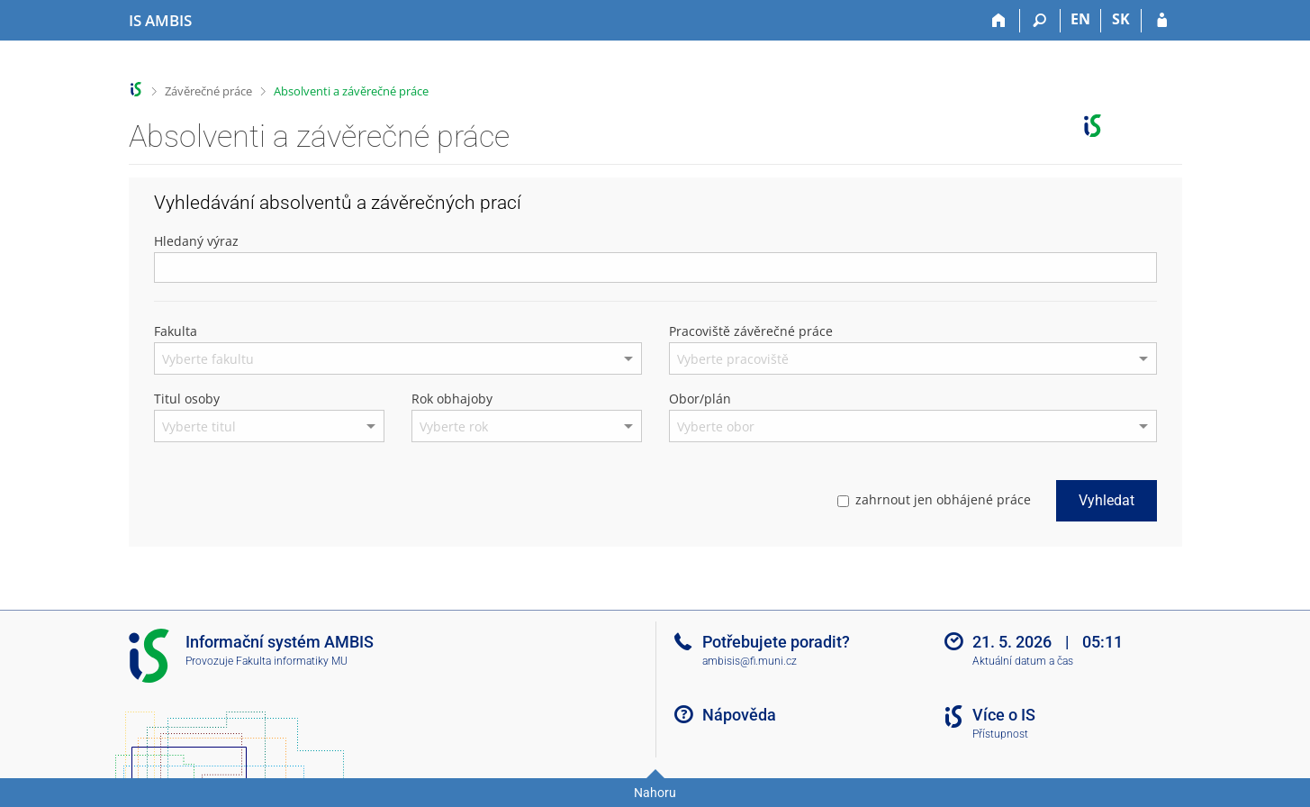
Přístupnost (1000, 734)
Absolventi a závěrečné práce (351, 91)
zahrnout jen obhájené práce (934, 499)
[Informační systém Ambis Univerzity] (160, 20)
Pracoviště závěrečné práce (751, 331)
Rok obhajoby (451, 398)
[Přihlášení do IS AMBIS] (1162, 20)
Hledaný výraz (196, 240)
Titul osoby (187, 398)
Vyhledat (1106, 500)
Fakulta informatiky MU (292, 661)
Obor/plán (700, 398)
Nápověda (739, 714)
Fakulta (175, 331)
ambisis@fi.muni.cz (749, 661)
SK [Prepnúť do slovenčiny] (1121, 19)
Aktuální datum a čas (1022, 661)
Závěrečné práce (208, 91)
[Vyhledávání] (1040, 20)
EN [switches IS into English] (1080, 19)
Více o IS (1003, 714)
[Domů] (1000, 20)
